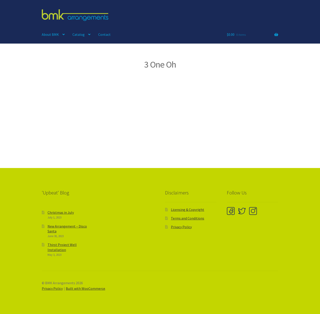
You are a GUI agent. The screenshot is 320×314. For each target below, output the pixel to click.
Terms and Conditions (187, 218)
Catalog (78, 34)
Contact (104, 34)
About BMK (50, 34)
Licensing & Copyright (187, 209)
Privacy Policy (181, 227)
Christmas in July (61, 212)
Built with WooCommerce (85, 288)
